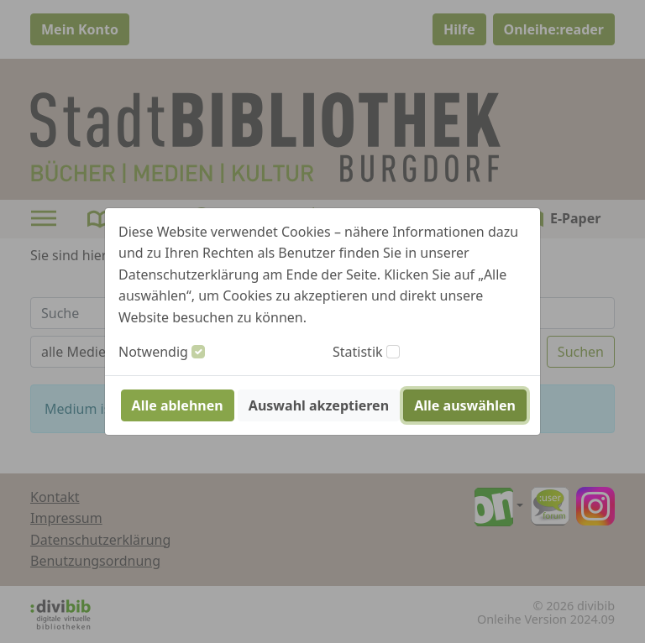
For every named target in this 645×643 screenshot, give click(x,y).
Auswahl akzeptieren (319, 405)
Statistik (358, 351)
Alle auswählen (465, 405)
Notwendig (153, 351)
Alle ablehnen (177, 405)
